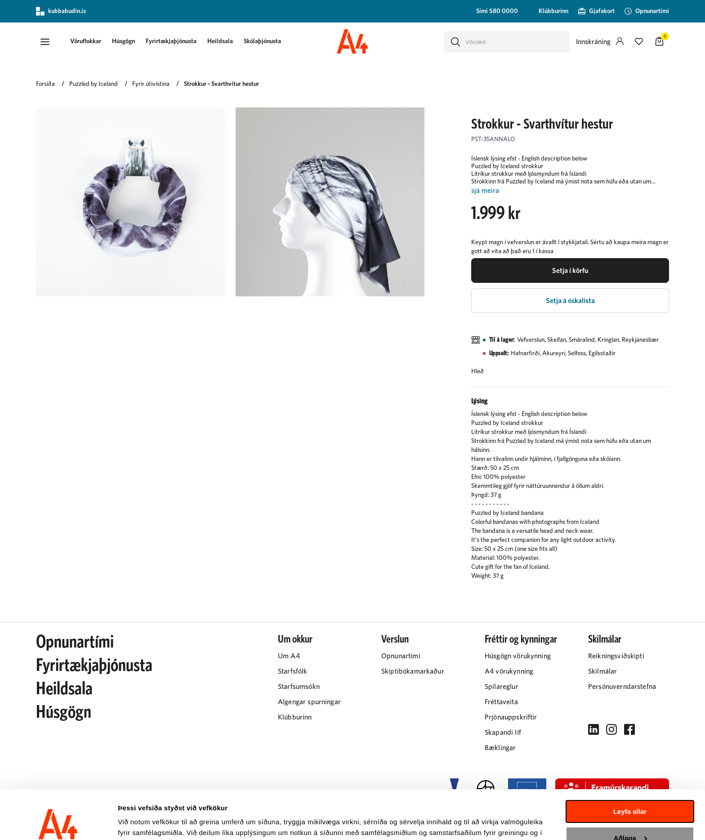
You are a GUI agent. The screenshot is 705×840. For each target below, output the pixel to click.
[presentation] (86, 42)
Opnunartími (75, 642)
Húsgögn (123, 41)
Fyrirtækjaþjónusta (171, 41)
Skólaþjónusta (262, 41)
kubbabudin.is (61, 11)
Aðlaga (630, 791)
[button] (45, 42)
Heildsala (220, 41)
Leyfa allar (630, 765)
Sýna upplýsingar (146, 822)
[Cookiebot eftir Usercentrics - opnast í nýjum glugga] (58, 822)
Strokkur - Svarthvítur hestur (221, 84)
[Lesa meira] (570, 191)
